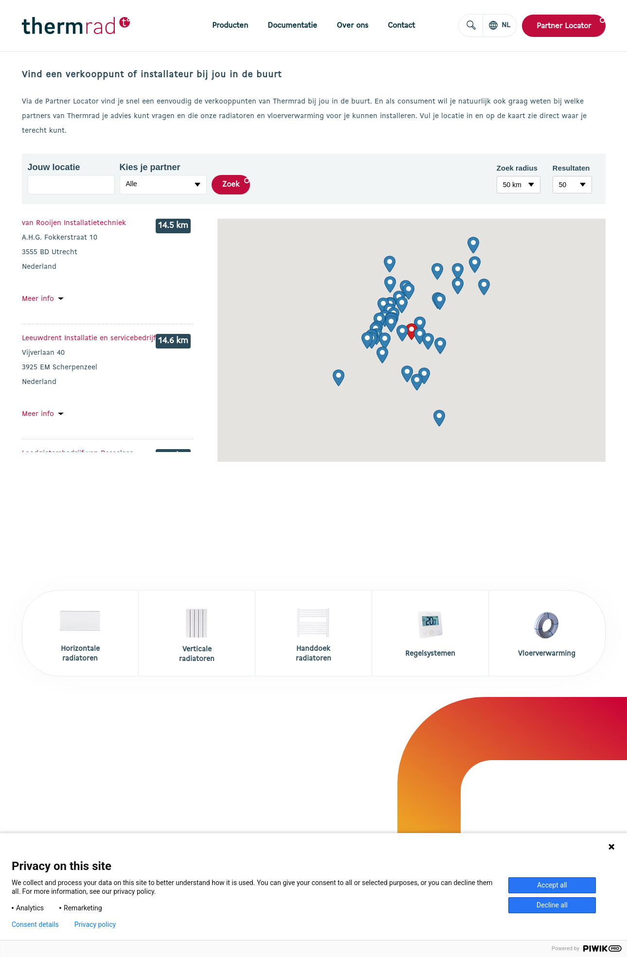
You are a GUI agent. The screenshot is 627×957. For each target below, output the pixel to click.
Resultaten (571, 168)
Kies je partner (143, 167)
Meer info (38, 299)
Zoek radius (517, 168)
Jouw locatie (51, 167)
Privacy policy (95, 924)
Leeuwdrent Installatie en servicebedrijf (89, 338)
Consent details (35, 924)
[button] (411, 331)
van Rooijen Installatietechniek (74, 223)
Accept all (552, 885)
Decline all (552, 905)
